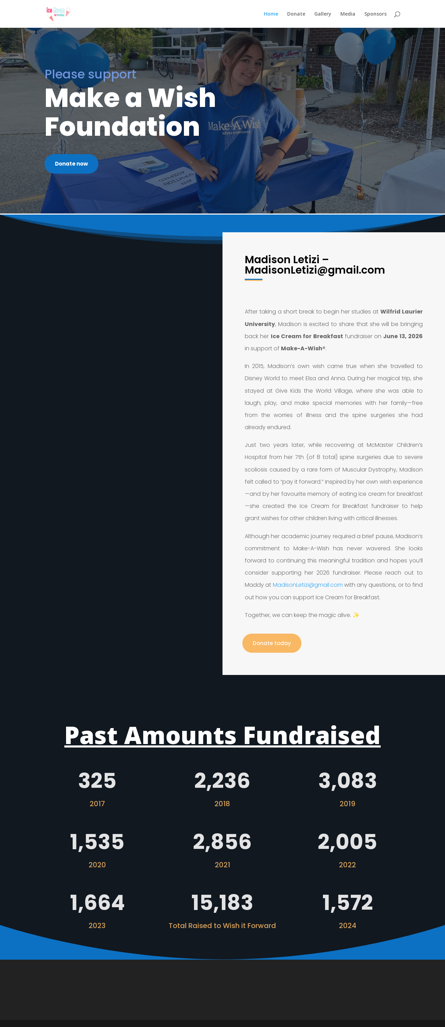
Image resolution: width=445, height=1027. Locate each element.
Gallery (322, 14)
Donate (296, 14)
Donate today (272, 643)
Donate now (71, 163)
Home (271, 14)
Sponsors (375, 14)
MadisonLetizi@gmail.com (308, 585)
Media (347, 14)
